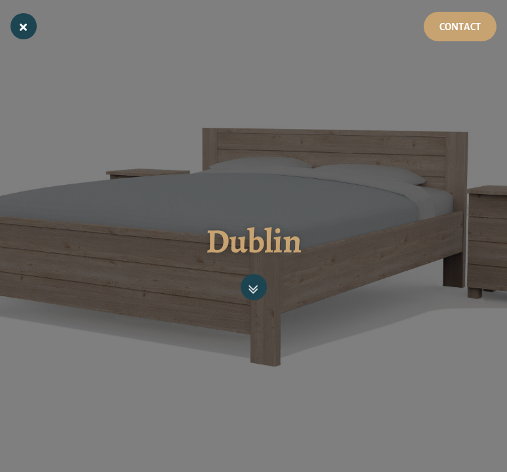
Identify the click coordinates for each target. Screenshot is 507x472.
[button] (254, 287)
